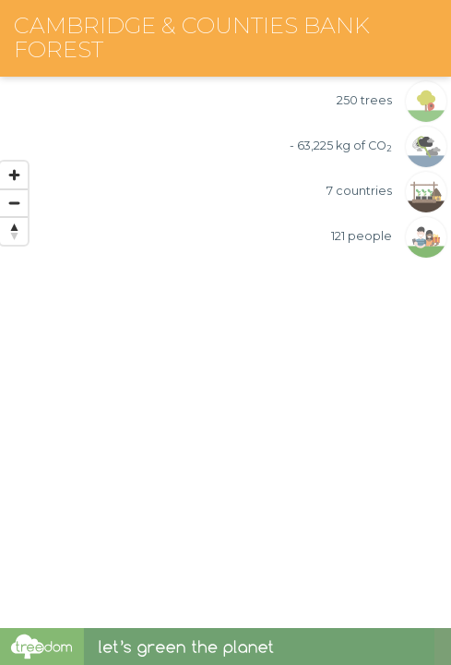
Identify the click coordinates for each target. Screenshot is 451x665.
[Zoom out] (14, 203)
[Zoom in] (14, 175)
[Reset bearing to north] (14, 231)
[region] (225, 314)
